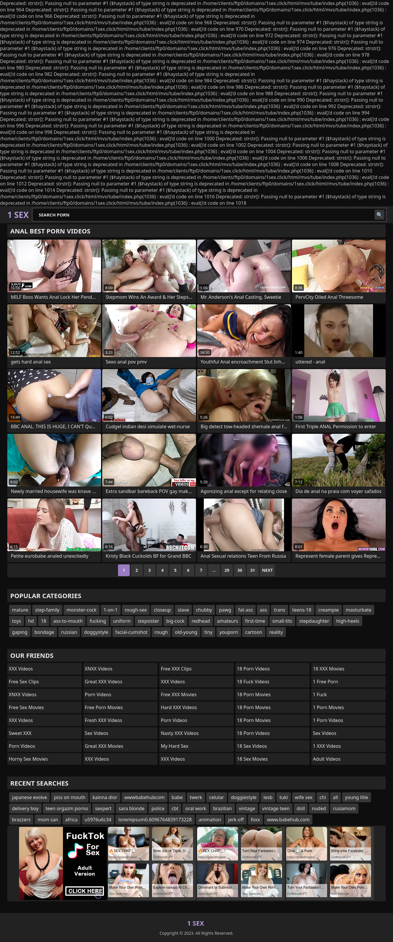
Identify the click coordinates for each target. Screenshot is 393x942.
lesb (268, 797)
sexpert (103, 808)
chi (322, 797)
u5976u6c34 (98, 819)
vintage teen (276, 808)
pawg (225, 610)
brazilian (222, 808)
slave (183, 610)
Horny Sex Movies (28, 759)
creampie (328, 610)
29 (227, 570)
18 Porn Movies (254, 694)
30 (239, 570)
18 (43, 621)
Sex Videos (96, 733)
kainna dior (105, 797)
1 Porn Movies (328, 707)
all (335, 797)
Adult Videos (326, 759)
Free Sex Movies (26, 707)
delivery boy (25, 808)
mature (20, 610)
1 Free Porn (325, 681)
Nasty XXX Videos (180, 733)
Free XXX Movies (178, 694)
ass (263, 610)
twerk (196, 797)
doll (301, 808)
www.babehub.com (288, 819)
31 (252, 570)
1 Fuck (320, 694)
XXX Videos (21, 668)
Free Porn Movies (104, 707)
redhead (201, 621)
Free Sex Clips (24, 681)
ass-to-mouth (68, 621)
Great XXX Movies (104, 746)
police (157, 808)
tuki (283, 797)
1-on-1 (111, 610)
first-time (255, 621)
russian (69, 632)
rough (161, 632)
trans (279, 610)
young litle (356, 797)
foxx (255, 819)
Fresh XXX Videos (103, 720)
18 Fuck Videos (253, 681)
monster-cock (81, 610)
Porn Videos (22, 746)
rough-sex (136, 610)
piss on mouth (69, 797)
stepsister (148, 621)
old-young (186, 632)
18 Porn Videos (253, 668)
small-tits (282, 621)
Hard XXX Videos (179, 707)
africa (71, 819)
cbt (175, 808)
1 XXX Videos (327, 746)
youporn (228, 632)
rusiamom (344, 808)
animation (210, 819)
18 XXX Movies (328, 668)
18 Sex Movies (252, 759)
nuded (319, 808)
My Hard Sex (174, 746)
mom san (47, 819)
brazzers (21, 819)
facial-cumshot (131, 632)
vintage (247, 808)
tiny (208, 632)
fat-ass (245, 610)
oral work (195, 808)
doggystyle (96, 632)
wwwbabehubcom (144, 797)
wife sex (303, 797)
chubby (204, 610)
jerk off (236, 819)
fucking (98, 621)
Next (267, 570)
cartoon (253, 632)
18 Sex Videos (252, 746)
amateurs (227, 621)
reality (276, 632)
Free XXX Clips (176, 668)
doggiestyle (244, 797)
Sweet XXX (20, 733)
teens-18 (301, 610)
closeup (162, 610)
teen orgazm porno (67, 808)
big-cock (175, 621)
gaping (20, 632)
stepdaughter (314, 621)
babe (177, 797)
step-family (47, 610)
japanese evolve (29, 797)
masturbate (359, 610)
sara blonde (131, 808)
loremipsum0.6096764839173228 (155, 819)
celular (216, 797)
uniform (122, 621)
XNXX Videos (22, 694)
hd (31, 621)
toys (16, 621)
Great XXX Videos (103, 681)
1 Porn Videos (328, 720)
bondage (44, 632)
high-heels (347, 621)
